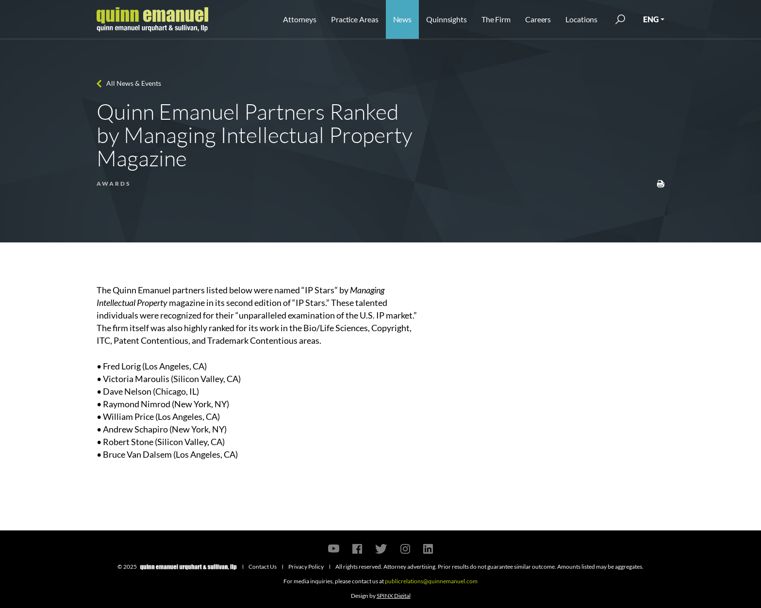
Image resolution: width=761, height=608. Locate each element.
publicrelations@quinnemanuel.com (431, 581)
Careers (538, 19)
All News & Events (133, 83)
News (402, 19)
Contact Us (262, 566)
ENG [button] (651, 19)
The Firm (496, 19)
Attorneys (299, 19)
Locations (581, 19)
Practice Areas (354, 19)
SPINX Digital (394, 595)
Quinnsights (446, 19)
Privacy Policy (306, 566)
